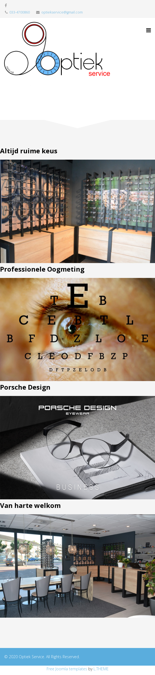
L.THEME (101, 668)
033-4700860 (19, 12)
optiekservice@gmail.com (62, 12)
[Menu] (148, 30)
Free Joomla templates (67, 668)
